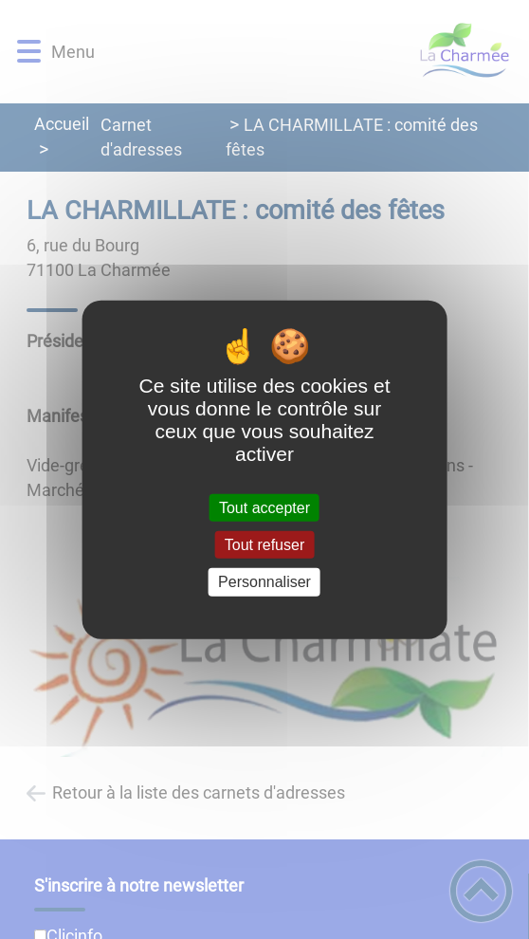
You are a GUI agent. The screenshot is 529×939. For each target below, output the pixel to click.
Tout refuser (264, 545)
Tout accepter (264, 508)
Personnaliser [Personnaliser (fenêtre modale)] (264, 582)
